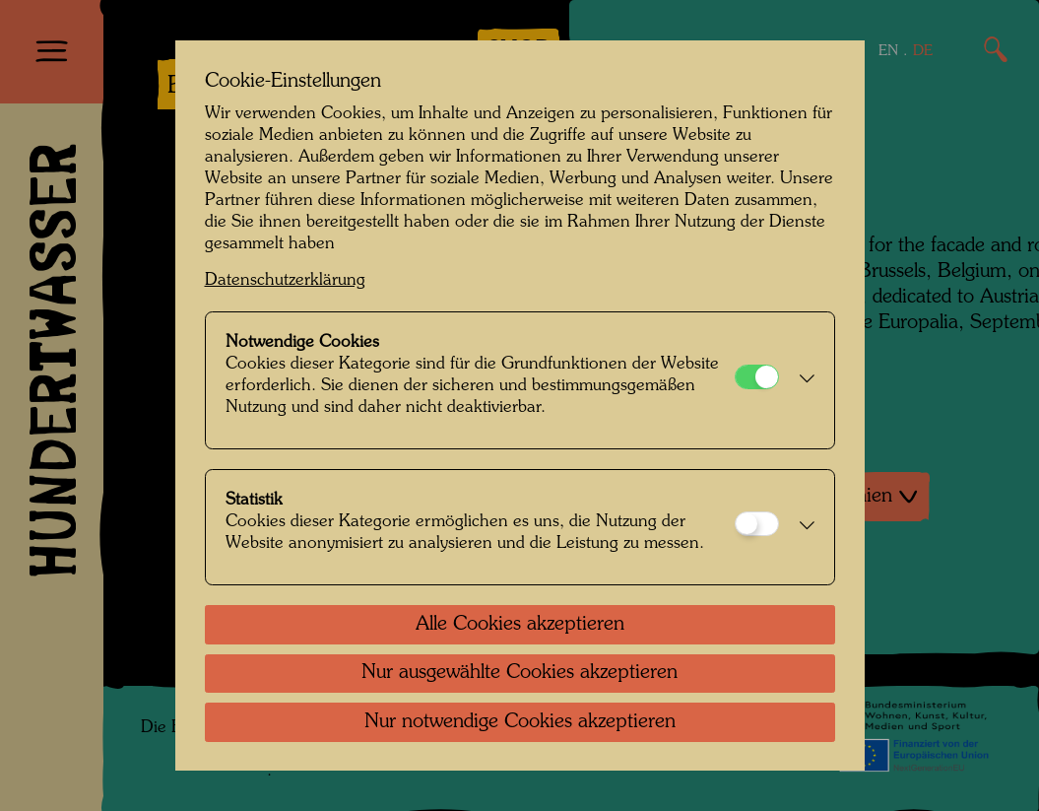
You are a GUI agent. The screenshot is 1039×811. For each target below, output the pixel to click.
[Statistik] (757, 523)
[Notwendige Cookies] (757, 377)
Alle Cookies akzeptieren (520, 625)
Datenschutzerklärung (285, 280)
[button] (801, 380)
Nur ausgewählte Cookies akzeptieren (519, 673)
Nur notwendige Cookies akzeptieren (520, 722)
